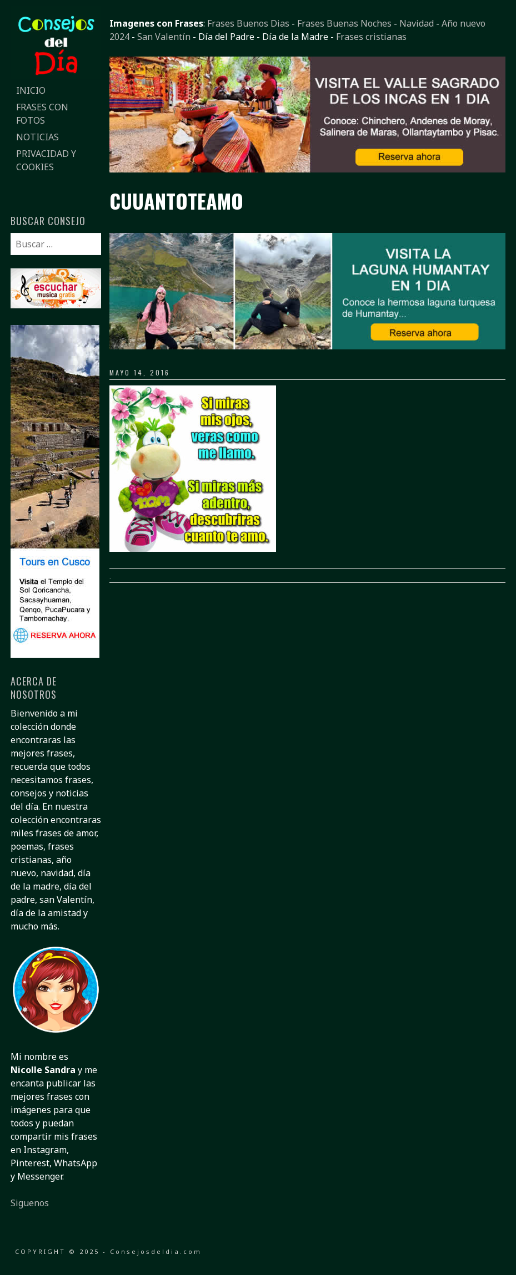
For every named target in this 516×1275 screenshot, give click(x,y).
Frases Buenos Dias (248, 23)
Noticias (37, 137)
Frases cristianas (371, 37)
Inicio (31, 90)
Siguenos (30, 1203)
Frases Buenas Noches (344, 23)
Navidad (416, 23)
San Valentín (164, 37)
